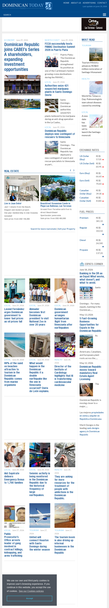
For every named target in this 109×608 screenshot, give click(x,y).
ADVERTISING (89, 2)
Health (58, 359)
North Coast (52, 40)
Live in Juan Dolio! (12, 204)
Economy (9, 40)
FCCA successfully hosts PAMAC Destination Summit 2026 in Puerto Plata (60, 47)
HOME (66, 2)
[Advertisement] (54, 24)
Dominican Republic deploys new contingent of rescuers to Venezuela (60, 134)
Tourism (34, 530)
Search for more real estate (43, 229)
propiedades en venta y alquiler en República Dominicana (92, 415)
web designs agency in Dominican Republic (90, 431)
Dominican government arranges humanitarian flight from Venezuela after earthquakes (63, 318)
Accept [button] (29, 598)
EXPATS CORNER (94, 264)
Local (48, 82)
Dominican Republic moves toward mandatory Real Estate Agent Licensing (90, 373)
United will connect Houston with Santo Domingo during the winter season (39, 543)
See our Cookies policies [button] (31, 591)
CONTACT (102, 2)
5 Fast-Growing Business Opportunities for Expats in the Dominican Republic (90, 324)
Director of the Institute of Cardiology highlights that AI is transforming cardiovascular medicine (63, 376)
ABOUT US (76, 2)
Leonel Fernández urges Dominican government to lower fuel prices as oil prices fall (14, 315)
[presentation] (70, 170)
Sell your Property (66, 229)
